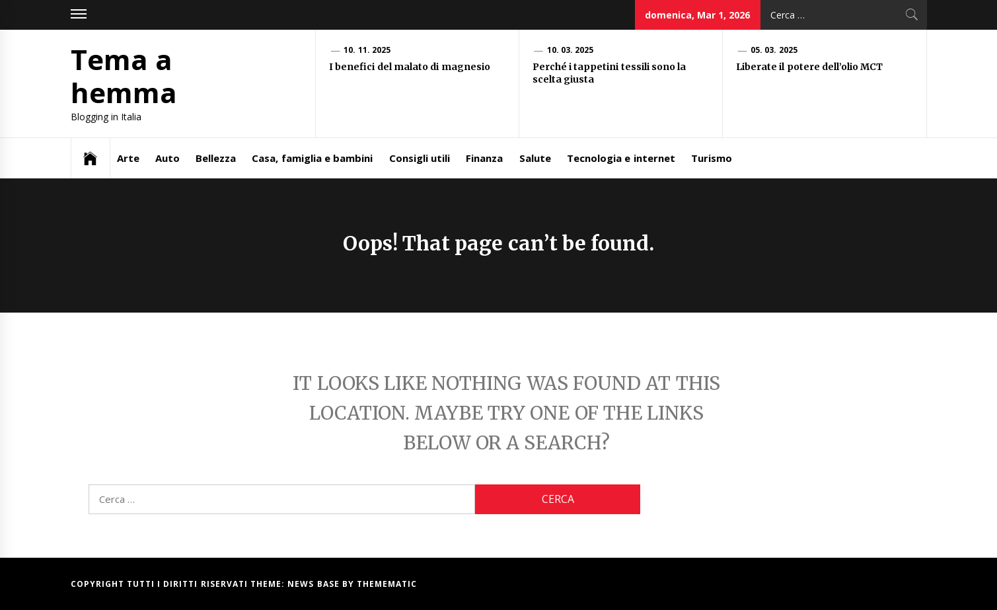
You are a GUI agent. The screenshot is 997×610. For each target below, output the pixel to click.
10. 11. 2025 (367, 50)
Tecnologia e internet (621, 158)
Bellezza (216, 158)
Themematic (387, 584)
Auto (167, 158)
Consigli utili (419, 158)
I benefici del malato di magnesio (410, 67)
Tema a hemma (124, 75)
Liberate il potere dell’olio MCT (810, 67)
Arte (128, 158)
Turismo (711, 158)
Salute (535, 158)
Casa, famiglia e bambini (312, 158)
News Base (314, 584)
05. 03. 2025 (774, 50)
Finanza (484, 158)
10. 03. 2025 (570, 50)
